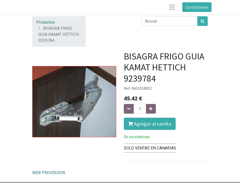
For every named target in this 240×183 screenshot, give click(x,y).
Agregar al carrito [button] (149, 123)
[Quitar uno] (129, 109)
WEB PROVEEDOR (48, 172)
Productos (45, 22)
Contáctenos (197, 7)
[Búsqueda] (202, 21)
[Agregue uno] (151, 109)
